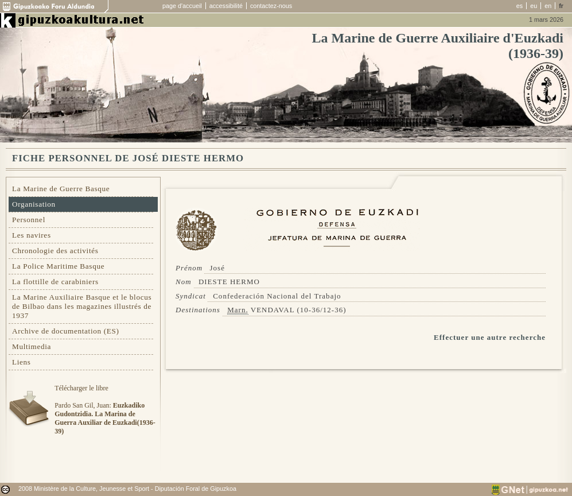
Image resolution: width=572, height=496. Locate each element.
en (547, 5)
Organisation (34, 204)
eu (533, 5)
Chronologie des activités (55, 250)
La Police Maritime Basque (58, 266)
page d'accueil (182, 5)
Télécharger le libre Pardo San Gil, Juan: (105, 409)
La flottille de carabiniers (55, 281)
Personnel (28, 219)
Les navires (31, 235)
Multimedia (31, 346)
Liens (21, 362)
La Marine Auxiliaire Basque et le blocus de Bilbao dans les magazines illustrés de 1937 (81, 306)
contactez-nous (271, 5)
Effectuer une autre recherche (490, 337)
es (519, 5)
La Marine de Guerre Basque (61, 188)
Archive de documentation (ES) (65, 331)
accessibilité (226, 5)
